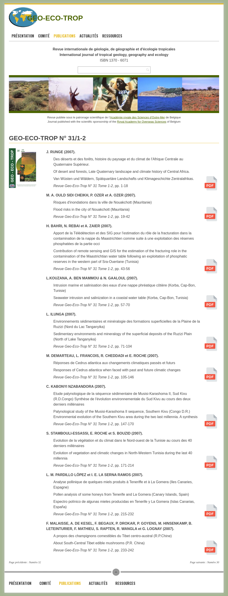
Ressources (112, 36)
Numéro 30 (213, 562)
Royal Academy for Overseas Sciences (141, 121)
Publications (64, 36)
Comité (44, 36)
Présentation (23, 36)
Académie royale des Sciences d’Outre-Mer (137, 117)
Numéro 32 (35, 562)
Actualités (88, 36)
